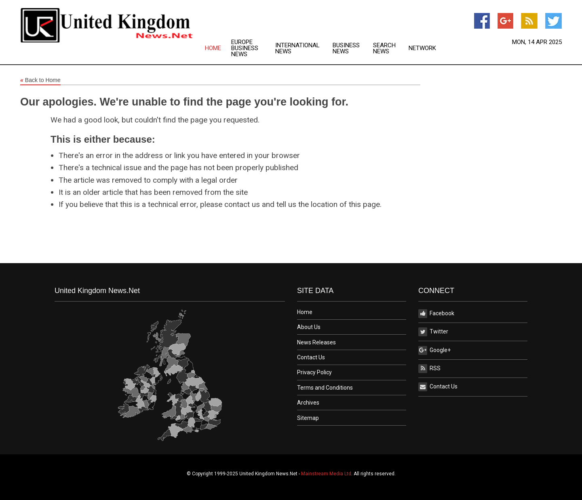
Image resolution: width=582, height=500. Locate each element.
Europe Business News (244, 48)
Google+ (434, 350)
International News (297, 48)
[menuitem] (218, 48)
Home (213, 48)
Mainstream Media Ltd (326, 474)
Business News (346, 48)
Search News (384, 48)
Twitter (433, 331)
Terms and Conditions (325, 387)
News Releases (316, 342)
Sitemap (308, 418)
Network (422, 48)
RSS (429, 368)
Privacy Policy (314, 372)
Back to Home (40, 80)
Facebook (436, 313)
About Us (309, 327)
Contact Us (311, 357)
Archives (308, 402)
